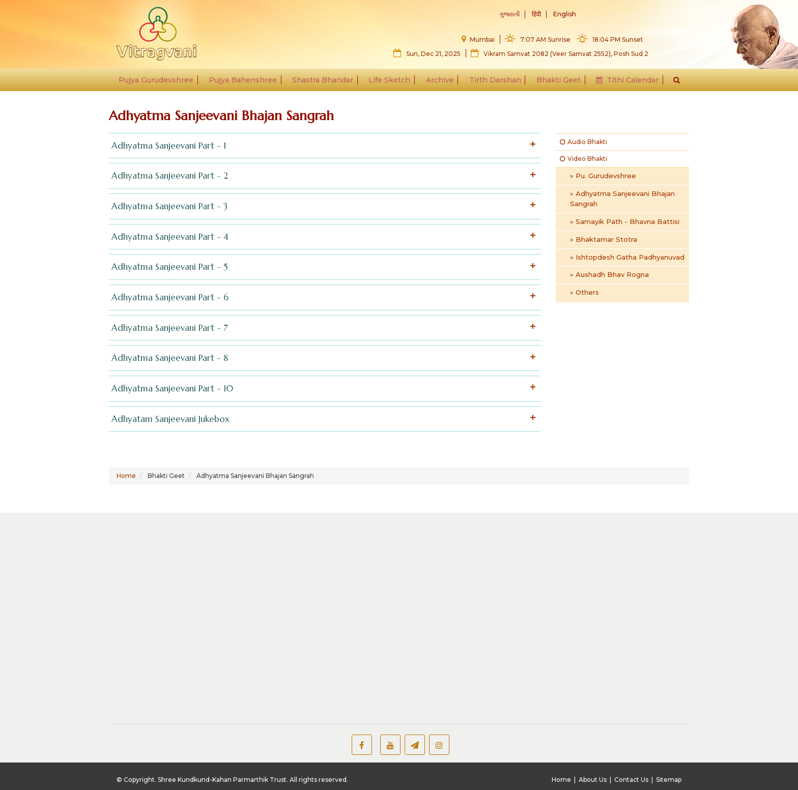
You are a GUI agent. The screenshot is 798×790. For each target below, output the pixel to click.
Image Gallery (149, 665)
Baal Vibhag (610, 631)
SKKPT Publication (390, 684)
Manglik (139, 576)
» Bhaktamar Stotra (603, 239)
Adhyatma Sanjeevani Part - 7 (322, 328)
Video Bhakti (583, 158)
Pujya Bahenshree (246, 82)
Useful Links (602, 678)
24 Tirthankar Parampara (516, 664)
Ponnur (486, 587)
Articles (612, 597)
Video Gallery (612, 620)
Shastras (140, 609)
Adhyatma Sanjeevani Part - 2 (322, 176)
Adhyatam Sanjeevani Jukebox (322, 419)
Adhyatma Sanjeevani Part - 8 (322, 358)
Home (126, 475)
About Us (593, 779)
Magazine (142, 620)
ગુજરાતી (509, 14)
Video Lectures (152, 598)
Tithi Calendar (623, 82)
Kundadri (489, 609)
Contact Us (631, 779)
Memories (143, 654)
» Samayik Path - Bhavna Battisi (624, 221)
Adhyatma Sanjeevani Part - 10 (322, 388)
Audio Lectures (152, 587)
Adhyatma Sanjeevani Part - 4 (322, 237)
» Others (584, 292)
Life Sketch (390, 82)
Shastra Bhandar (324, 82)
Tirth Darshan (494, 82)
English (564, 14)
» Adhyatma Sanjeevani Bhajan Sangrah (622, 198)
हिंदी (536, 14)
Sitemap (668, 779)
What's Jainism (624, 586)
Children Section (386, 662)
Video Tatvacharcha (276, 609)
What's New (255, 661)
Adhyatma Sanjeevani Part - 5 (322, 267)
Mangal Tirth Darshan (510, 576)
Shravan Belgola (501, 598)
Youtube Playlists (619, 642)
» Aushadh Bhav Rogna (609, 274)
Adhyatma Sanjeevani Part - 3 (322, 206)
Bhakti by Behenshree (280, 598)
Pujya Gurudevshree (160, 82)
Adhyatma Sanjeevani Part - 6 (322, 297)
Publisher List (381, 673)
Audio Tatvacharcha (276, 587)
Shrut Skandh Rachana (396, 576)
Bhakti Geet (556, 82)
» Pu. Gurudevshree (603, 176)
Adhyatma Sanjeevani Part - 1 (322, 146)
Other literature (384, 650)
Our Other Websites (269, 678)
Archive (439, 82)
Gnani (483, 728)
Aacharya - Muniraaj (507, 717)
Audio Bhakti (583, 142)
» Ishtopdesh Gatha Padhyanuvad (627, 257)
